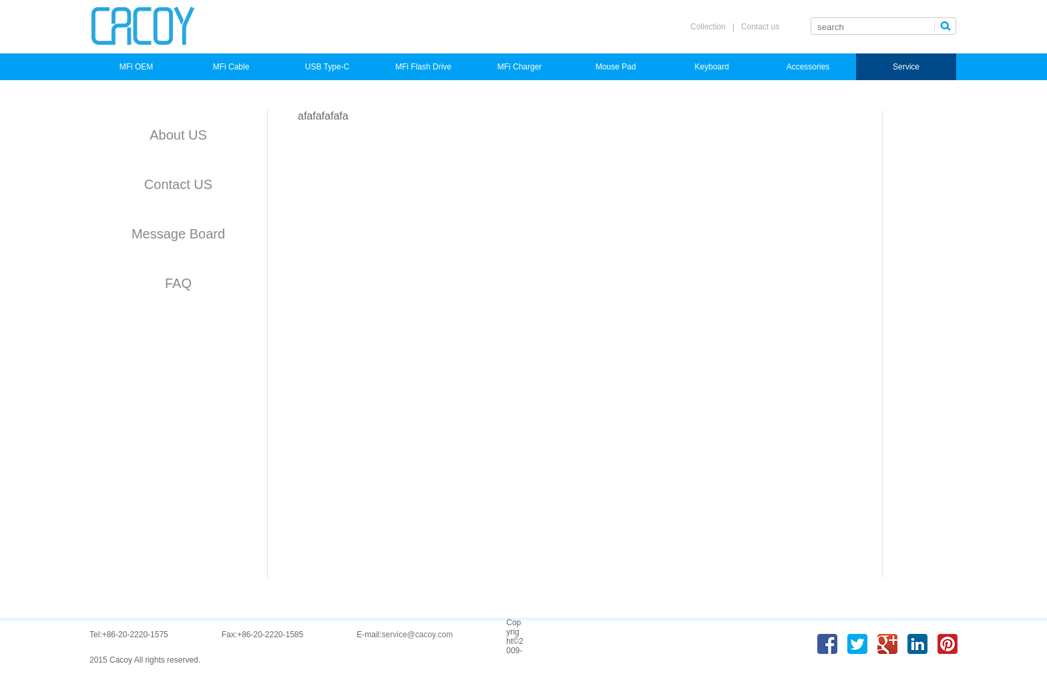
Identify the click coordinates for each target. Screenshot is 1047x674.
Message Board (178, 233)
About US (178, 135)
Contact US (178, 184)
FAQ (178, 283)
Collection (708, 26)
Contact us (760, 26)
